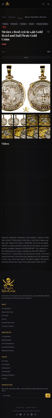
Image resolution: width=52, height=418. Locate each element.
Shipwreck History (8, 350)
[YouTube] (20, 414)
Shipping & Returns (8, 375)
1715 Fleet (5, 315)
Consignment (6, 336)
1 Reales (20, 17)
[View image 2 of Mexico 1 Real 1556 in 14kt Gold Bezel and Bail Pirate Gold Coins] (20, 120)
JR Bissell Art (6, 368)
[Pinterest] (32, 414)
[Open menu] (3, 4)
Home (4, 17)
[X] (28, 414)
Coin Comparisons (8, 343)
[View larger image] (26, 88)
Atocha (4, 319)
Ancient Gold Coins (8, 322)
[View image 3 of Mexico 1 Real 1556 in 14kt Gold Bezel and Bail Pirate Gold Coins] (32, 120)
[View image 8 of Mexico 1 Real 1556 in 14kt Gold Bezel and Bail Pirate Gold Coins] (44, 133)
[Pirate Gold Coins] (7, 4)
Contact (4, 378)
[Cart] (48, 4)
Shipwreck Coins (7, 312)
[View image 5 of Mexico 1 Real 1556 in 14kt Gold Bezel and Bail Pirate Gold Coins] (7, 133)
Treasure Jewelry (8, 326)
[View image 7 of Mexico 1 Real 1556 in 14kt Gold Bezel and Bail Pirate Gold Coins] (32, 133)
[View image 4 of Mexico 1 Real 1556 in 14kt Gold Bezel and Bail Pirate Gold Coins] (44, 120)
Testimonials (6, 371)
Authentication (6, 340)
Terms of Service (31, 407)
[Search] (43, 4)
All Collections (6, 308)
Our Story (5, 361)
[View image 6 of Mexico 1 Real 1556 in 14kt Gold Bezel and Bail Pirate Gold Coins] (20, 133)
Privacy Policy (20, 407)
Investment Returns (8, 347)
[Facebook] (24, 414)
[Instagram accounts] (35, 414)
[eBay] (17, 414)
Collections (12, 17)
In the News (6, 364)
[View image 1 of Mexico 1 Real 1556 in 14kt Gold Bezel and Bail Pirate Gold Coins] (7, 120)
